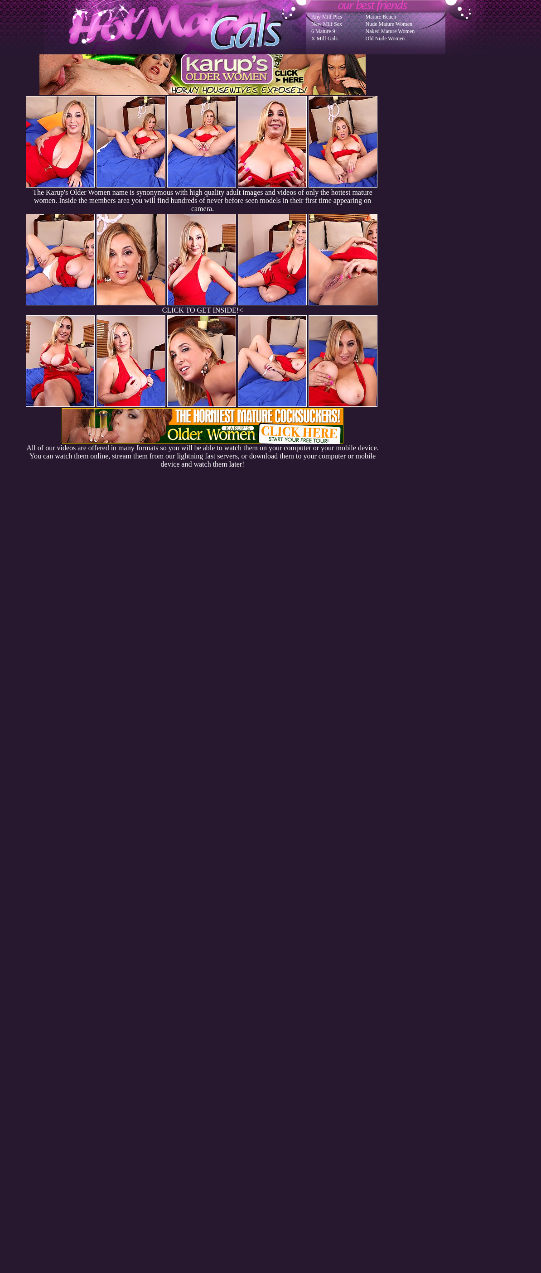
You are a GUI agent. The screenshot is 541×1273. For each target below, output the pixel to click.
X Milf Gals (324, 38)
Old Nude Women (385, 38)
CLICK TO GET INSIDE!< (202, 310)
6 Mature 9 (323, 31)
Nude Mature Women (389, 24)
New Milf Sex (326, 24)
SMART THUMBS (286, 1090)
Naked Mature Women (390, 31)
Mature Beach (381, 17)
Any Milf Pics (326, 17)
